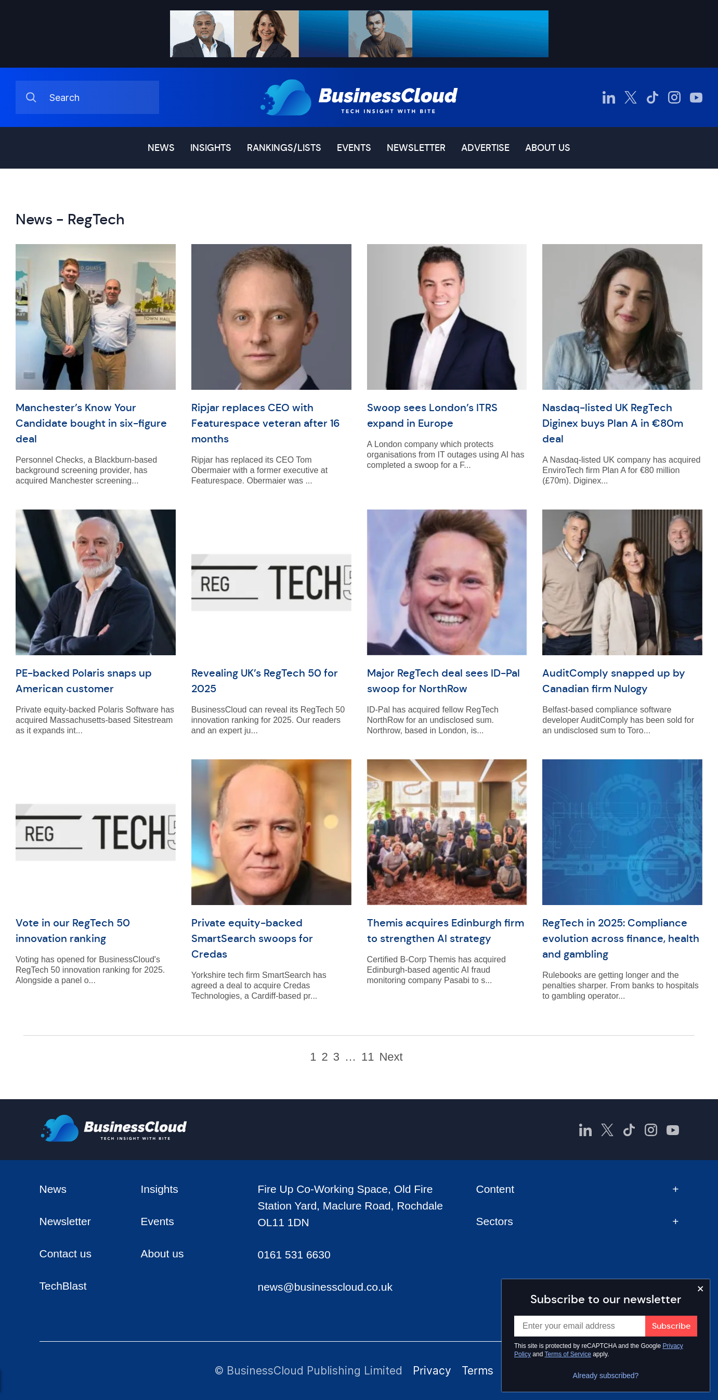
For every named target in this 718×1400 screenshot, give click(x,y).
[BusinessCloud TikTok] (652, 97)
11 (367, 1057)
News (161, 148)
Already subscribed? (606, 1375)
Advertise (485, 148)
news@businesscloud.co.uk (324, 1287)
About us (547, 148)
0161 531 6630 (293, 1255)
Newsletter (416, 148)
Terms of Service (568, 1354)
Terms (477, 1370)
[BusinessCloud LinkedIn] (609, 97)
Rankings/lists (284, 148)
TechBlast (63, 1286)
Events (354, 148)
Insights (210, 148)
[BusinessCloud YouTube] (696, 97)
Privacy (432, 1370)
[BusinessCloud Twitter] (630, 97)
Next (390, 1057)
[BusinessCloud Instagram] (674, 97)
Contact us (66, 1253)
